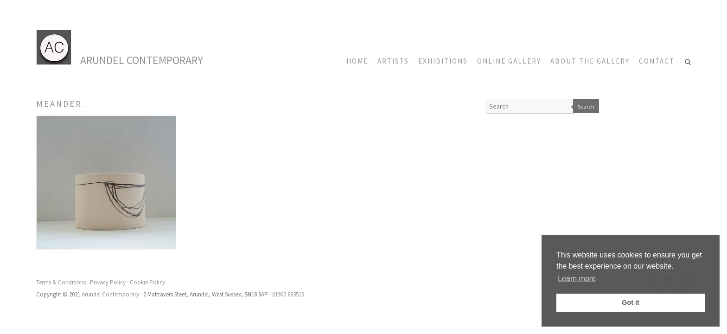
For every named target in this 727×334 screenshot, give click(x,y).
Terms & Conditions (61, 282)
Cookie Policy (147, 282)
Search (586, 106)
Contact (657, 61)
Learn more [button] (577, 279)
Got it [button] (630, 302)
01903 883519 (288, 294)
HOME (357, 61)
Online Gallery (509, 61)
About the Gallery (590, 61)
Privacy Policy (108, 282)
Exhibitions (443, 61)
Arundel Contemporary (141, 60)
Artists (393, 61)
